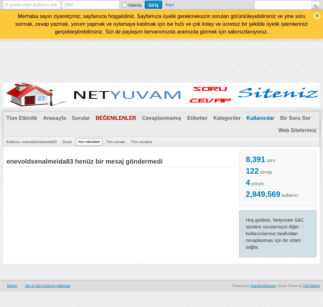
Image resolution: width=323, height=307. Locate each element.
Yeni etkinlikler (89, 142)
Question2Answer (263, 286)
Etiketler (197, 118)
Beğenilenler (116, 118)
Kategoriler (227, 118)
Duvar (67, 142)
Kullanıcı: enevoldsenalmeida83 (31, 142)
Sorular (81, 118)
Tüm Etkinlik (21, 118)
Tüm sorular (115, 142)
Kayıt (169, 5)
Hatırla (134, 5)
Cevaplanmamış (162, 118)
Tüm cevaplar (141, 142)
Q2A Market (311, 286)
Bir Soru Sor (295, 118)
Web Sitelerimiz (297, 130)
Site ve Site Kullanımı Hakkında (47, 286)
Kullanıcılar (260, 118)
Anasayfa (54, 118)
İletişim (12, 286)
